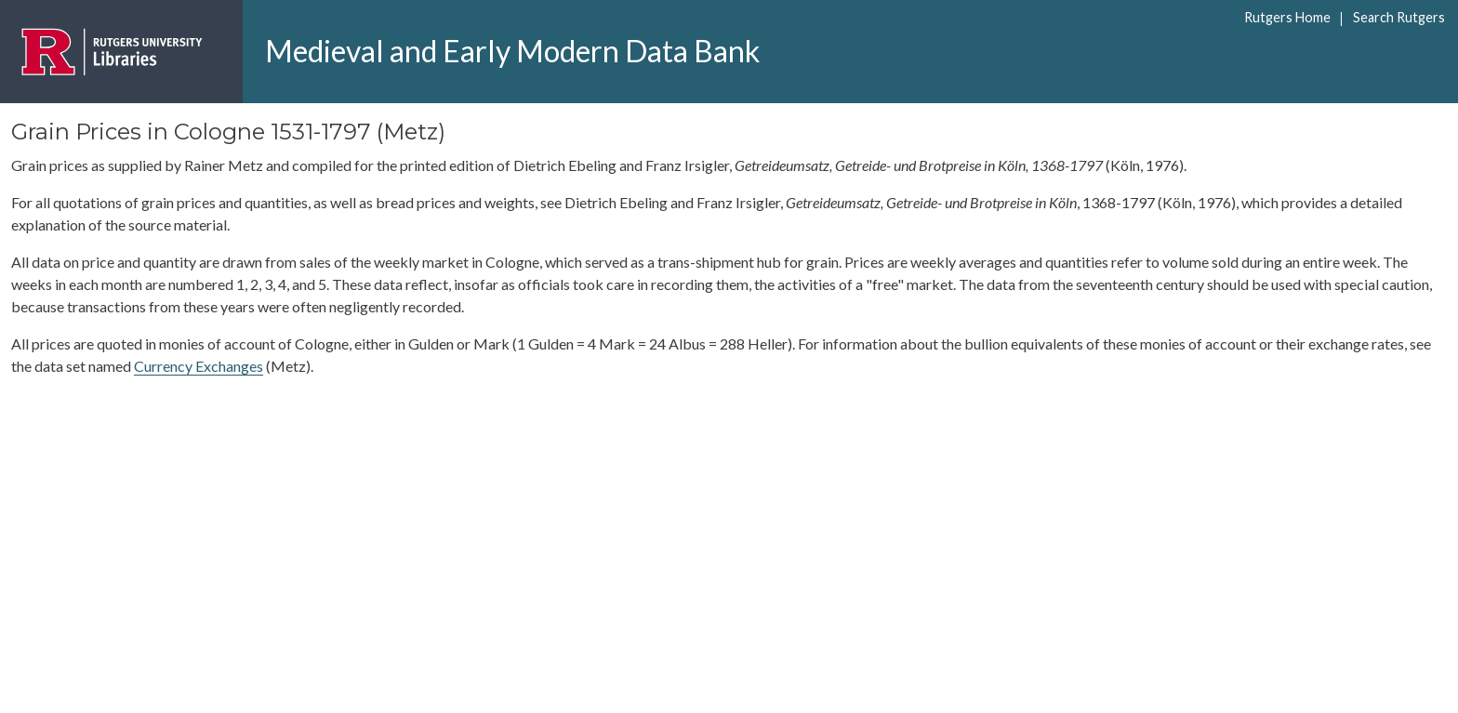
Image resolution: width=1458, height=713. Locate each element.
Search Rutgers (1399, 17)
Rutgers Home (1287, 17)
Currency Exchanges (198, 366)
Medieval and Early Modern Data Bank (512, 51)
